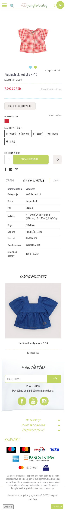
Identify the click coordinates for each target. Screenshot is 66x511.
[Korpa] (59, 9)
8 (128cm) (38, 133)
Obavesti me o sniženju (51, 89)
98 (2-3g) (10, 141)
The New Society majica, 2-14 (33, 343)
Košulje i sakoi (33, 194)
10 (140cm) (52, 133)
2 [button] (35, 67)
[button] (12, 6)
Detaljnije (8, 507)
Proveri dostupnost (20, 106)
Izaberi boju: (11, 116)
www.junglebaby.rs (23, 495)
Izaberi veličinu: (13, 128)
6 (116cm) (24, 133)
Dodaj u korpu (29, 159)
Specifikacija (33, 180)
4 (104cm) (11, 133)
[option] (33, 40)
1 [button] (30, 67)
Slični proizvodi (33, 276)
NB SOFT (44, 495)
